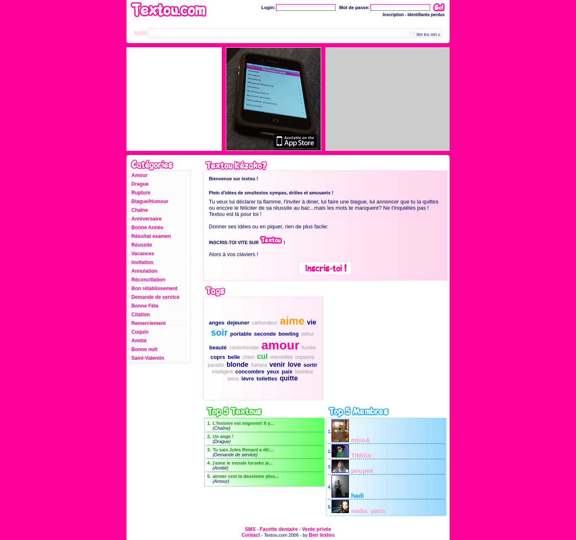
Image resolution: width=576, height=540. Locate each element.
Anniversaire (146, 219)
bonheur (304, 372)
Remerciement (148, 323)
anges (217, 323)
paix (287, 371)
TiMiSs (361, 455)
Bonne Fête (144, 306)
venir (277, 364)
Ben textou (321, 535)
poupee (362, 470)
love (294, 364)
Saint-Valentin (147, 358)
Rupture (140, 193)
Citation (140, 314)
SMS (250, 529)
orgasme (305, 357)
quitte (289, 378)
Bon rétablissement (154, 288)
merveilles (281, 357)
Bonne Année (147, 227)
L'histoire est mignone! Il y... (243, 423)
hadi (357, 495)
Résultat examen (151, 236)
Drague (139, 184)
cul (262, 356)
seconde (265, 334)
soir (219, 332)
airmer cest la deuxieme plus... (246, 476)
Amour (139, 175)
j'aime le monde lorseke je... (243, 462)
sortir (310, 365)
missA (360, 439)
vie (311, 322)
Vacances (142, 254)
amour (280, 345)
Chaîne (139, 210)
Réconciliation (148, 280)
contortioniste (244, 348)
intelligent (222, 372)
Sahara (259, 365)
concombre (249, 371)
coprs (218, 357)
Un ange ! (223, 436)
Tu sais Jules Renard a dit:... (243, 449)
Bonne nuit (144, 349)
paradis (216, 365)
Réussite (141, 245)
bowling (288, 334)
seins (233, 379)
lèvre (248, 378)
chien (248, 357)
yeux (273, 371)
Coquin (139, 332)
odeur (307, 334)
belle (233, 357)
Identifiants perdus (426, 14)
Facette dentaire (279, 529)
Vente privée (316, 529)
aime (292, 321)
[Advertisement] (385, 348)
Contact (251, 535)
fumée (308, 348)
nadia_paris (368, 510)
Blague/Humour (149, 201)
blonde (237, 364)
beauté (218, 347)
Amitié (139, 341)
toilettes (267, 378)
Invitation (142, 262)
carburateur (264, 323)
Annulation (144, 271)
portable (241, 334)
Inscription (393, 14)
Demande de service (155, 297)
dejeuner (238, 323)
